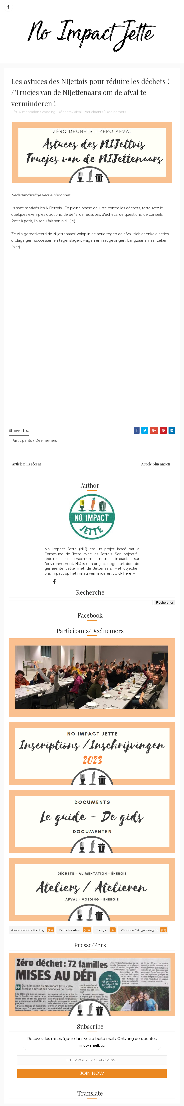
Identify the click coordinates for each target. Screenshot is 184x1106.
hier (15, 247)
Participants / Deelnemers (105, 112)
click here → (125, 573)
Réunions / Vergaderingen (139, 930)
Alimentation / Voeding (36, 112)
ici (72, 221)
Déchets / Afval (69, 112)
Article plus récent (26, 464)
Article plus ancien (155, 464)
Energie (101, 930)
